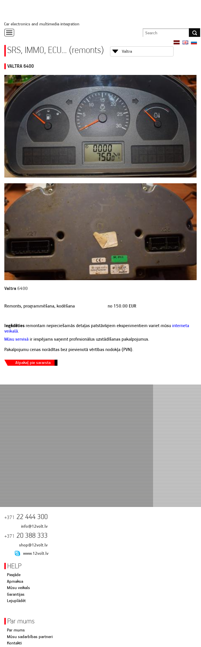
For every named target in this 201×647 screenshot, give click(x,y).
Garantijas (16, 594)
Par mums (16, 630)
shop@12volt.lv (33, 545)
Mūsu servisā (16, 339)
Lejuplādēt (16, 600)
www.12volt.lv (36, 553)
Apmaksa (15, 581)
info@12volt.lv (34, 526)
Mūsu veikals (18, 587)
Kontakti (14, 643)
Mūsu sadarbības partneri (30, 636)
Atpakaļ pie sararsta (33, 362)
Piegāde (14, 574)
